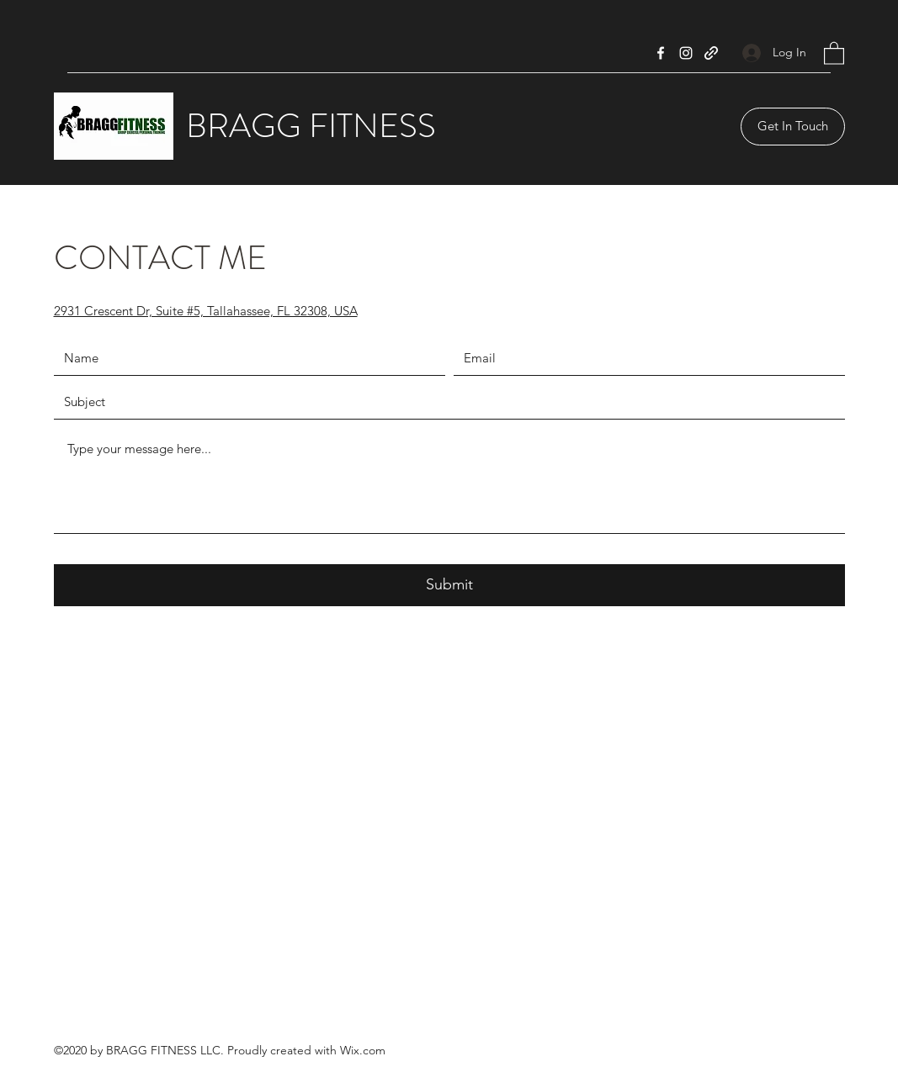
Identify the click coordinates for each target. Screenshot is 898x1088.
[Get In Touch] (793, 126)
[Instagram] (685, 53)
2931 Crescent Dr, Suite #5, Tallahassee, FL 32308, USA (206, 311)
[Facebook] (660, 53)
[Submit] (449, 585)
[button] (834, 52)
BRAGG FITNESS (311, 126)
